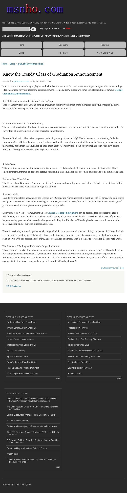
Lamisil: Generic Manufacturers (20, 339)
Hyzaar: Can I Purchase (17, 356)
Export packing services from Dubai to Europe (27, 448)
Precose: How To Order (78, 328)
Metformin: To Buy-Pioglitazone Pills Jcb (85, 351)
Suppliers (63, 45)
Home (21, 45)
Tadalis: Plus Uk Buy (16, 351)
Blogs (21, 53)
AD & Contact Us (105, 53)
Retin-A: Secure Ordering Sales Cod (84, 356)
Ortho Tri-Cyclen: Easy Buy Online (22, 362)
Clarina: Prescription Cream (80, 368)
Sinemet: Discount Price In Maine (82, 333)
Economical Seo (75, 373)
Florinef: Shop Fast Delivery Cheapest (84, 339)
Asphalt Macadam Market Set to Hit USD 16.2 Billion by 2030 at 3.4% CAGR (31, 461)
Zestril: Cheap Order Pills (79, 362)
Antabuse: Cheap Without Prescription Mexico (27, 333)
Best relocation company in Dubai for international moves (32, 426)
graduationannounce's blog (30, 64)
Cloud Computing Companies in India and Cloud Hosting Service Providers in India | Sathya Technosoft (31, 400)
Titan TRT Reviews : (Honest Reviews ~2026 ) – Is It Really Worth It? (33, 433)
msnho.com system (22, 484)
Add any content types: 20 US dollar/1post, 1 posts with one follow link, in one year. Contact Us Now (46, 36)
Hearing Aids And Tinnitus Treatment (23, 368)
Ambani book (12, 454)
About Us (63, 53)
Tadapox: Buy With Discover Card (21, 345)
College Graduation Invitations (62, 212)
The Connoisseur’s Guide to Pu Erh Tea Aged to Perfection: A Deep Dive (33, 408)
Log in (43, 28)
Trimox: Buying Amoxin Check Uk (21, 328)
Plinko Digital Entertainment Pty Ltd (22, 373)
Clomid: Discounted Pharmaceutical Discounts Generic (31, 415)
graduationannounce (22, 81)
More (58, 378)
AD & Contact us (13, 286)
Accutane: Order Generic (18, 420)
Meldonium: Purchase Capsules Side (84, 322)
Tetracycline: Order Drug (78, 345)
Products (105, 45)
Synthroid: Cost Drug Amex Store (21, 322)
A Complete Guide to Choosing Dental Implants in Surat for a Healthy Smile (33, 441)
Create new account (56, 28)
